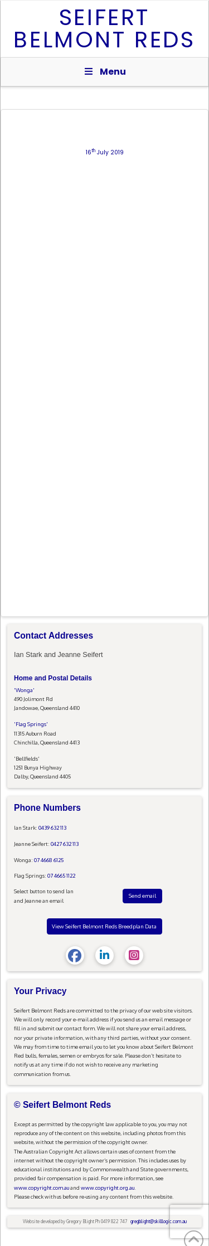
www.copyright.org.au (107, 1187)
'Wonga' (24, 690)
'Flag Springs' (31, 724)
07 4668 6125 (49, 859)
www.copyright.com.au (41, 1187)
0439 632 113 (52, 827)
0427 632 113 (65, 843)
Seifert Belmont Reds (104, 28)
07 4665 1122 (61, 875)
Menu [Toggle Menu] (104, 71)
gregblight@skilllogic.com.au (158, 1221)
